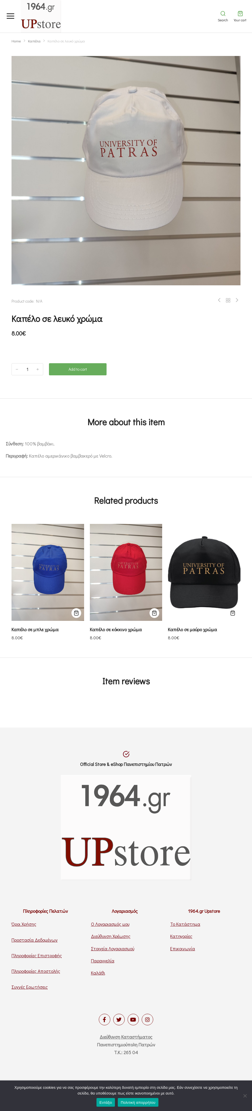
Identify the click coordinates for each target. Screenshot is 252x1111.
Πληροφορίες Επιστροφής (37, 955)
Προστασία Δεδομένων (35, 940)
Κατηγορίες (181, 936)
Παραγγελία (102, 961)
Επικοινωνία (182, 948)
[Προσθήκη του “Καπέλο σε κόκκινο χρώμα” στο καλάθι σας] (154, 613)
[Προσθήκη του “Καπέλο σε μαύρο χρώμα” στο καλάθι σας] (233, 613)
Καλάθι (98, 973)
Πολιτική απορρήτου (138, 1102)
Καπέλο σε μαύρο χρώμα (192, 629)
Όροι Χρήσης (24, 924)
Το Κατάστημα (185, 924)
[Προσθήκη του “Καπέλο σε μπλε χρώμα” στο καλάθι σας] (76, 613)
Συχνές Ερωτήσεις (30, 987)
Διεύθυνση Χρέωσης (110, 936)
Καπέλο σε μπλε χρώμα (35, 629)
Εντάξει (105, 1102)
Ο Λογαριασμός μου (110, 924)
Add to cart (78, 369)
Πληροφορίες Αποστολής (36, 971)
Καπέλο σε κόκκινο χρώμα (116, 629)
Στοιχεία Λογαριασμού (112, 948)
